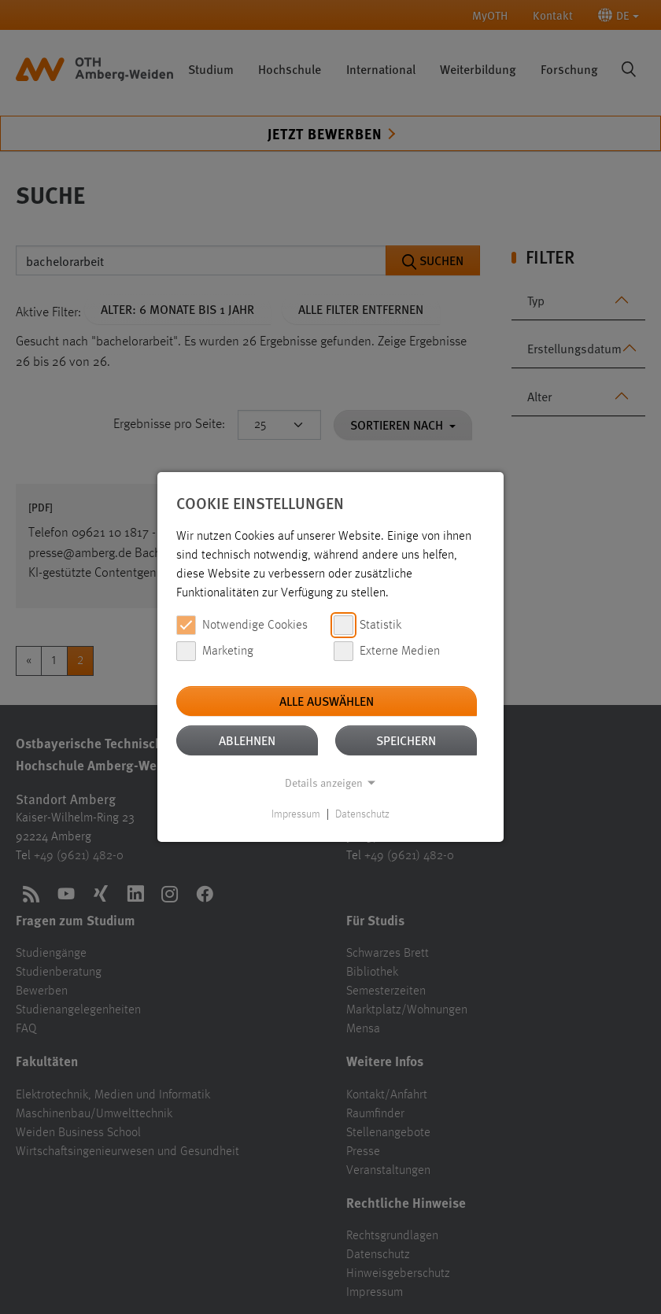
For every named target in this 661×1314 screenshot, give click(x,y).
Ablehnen (247, 740)
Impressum (295, 814)
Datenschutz (362, 814)
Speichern (406, 740)
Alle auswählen (326, 701)
